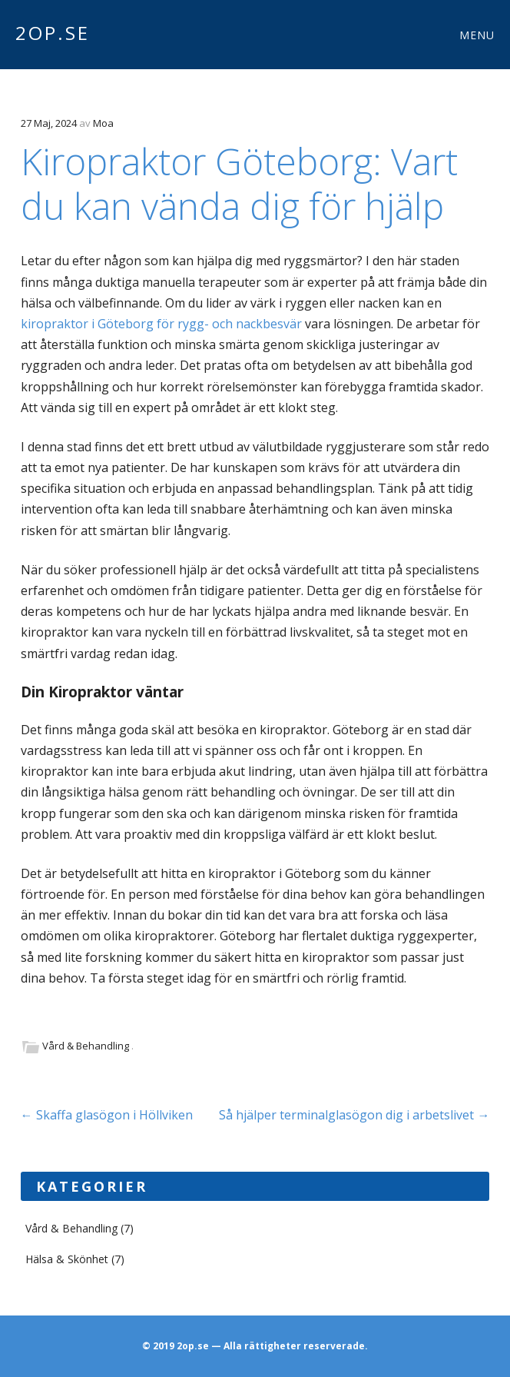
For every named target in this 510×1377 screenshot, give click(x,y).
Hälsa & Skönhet (66, 1259)
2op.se (52, 32)
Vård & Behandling (85, 1046)
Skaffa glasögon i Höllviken (107, 1114)
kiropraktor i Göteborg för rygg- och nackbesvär (161, 323)
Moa (103, 123)
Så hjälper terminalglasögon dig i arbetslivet (354, 1114)
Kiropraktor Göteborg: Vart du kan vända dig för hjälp (239, 183)
